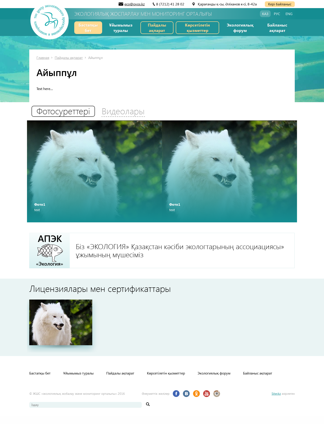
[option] (94, 175)
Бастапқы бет (88, 27)
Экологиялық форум (240, 27)
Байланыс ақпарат (277, 27)
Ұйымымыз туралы (121, 27)
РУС (277, 13)
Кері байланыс (279, 4)
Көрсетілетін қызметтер (197, 27)
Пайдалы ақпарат (157, 27)
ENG (289, 13)
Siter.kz (276, 401)
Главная (42, 57)
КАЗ (265, 13)
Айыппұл (95, 57)
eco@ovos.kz (134, 4)
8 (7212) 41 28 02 (170, 4)
